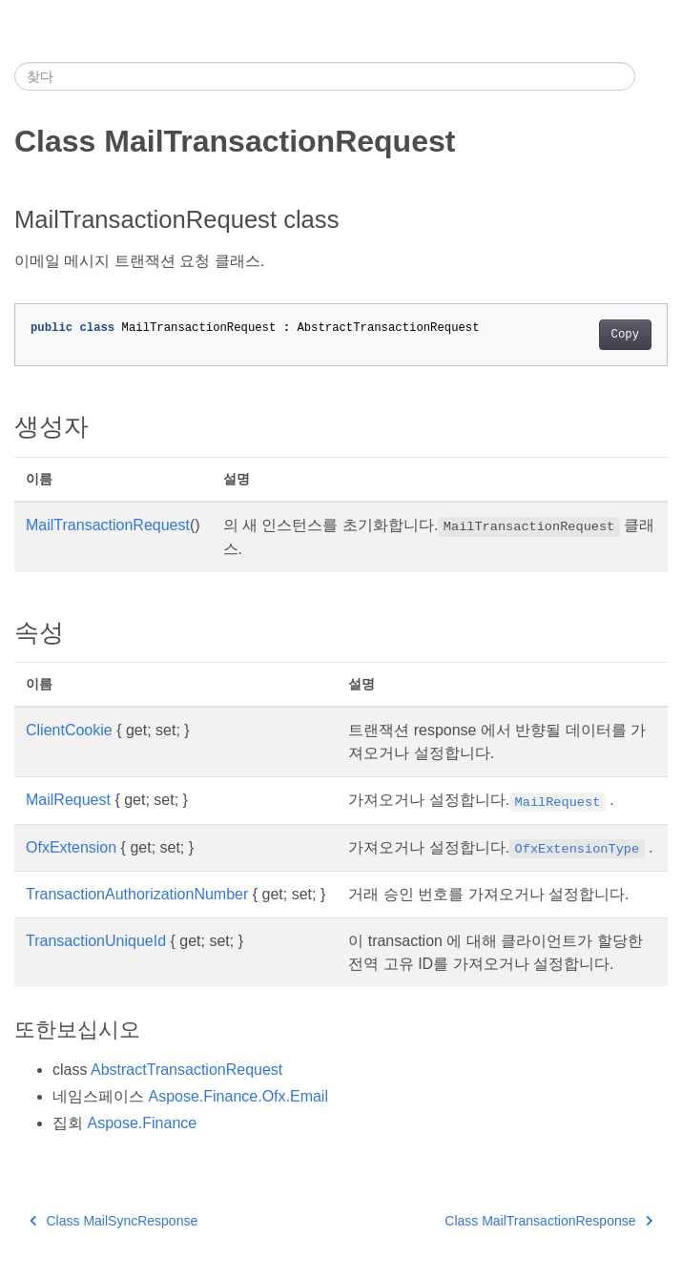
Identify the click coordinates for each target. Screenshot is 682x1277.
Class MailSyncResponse (113, 1220)
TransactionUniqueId (96, 941)
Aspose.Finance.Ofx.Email (238, 1096)
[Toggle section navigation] (651, 76)
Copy (625, 334)
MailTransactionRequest (108, 525)
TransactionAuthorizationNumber (137, 894)
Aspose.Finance (141, 1123)
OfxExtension (71, 847)
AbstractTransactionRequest (186, 1069)
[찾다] (324, 76)
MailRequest (68, 800)
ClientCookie (69, 730)
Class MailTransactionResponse (548, 1220)
